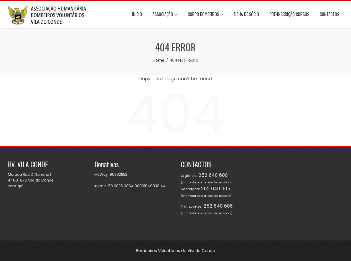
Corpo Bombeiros (205, 15)
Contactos (329, 14)
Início (137, 14)
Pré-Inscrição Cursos (289, 14)
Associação (164, 15)
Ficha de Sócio (246, 14)
